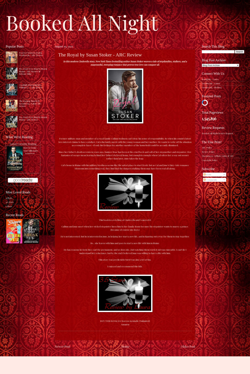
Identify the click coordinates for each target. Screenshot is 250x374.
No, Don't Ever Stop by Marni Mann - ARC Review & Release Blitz (33, 71)
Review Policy (208, 151)
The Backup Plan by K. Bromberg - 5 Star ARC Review (30, 103)
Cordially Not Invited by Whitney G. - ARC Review (30, 86)
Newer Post (62, 346)
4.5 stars (10, 202)
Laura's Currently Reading (23, 143)
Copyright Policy (209, 160)
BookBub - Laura (210, 79)
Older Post (188, 346)
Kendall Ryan (30, 153)
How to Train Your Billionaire (30, 149)
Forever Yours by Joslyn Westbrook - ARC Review (31, 54)
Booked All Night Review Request (217, 133)
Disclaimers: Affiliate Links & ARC (218, 155)
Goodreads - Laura (211, 83)
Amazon (125, 324)
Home (126, 346)
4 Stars (9, 197)
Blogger (147, 367)
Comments (210, 179)
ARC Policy (207, 147)
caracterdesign (123, 367)
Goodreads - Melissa (212, 87)
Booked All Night (82, 22)
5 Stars (9, 206)
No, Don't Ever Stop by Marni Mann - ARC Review (33, 118)
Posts (207, 174)
